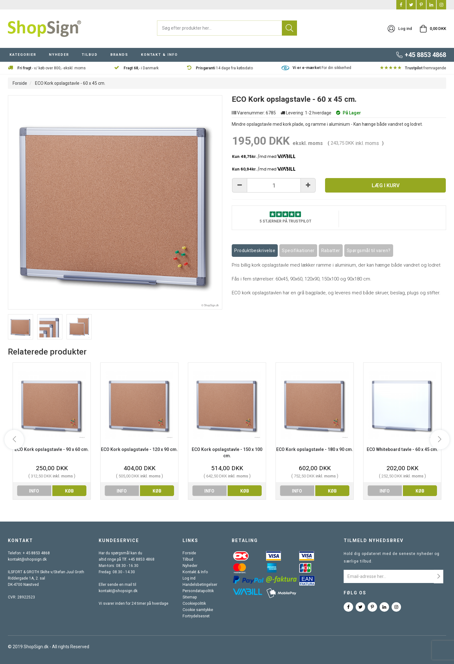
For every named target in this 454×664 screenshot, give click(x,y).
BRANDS (119, 55)
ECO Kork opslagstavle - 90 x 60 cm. (52, 449)
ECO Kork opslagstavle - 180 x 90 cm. (314, 449)
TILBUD (90, 55)
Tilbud (188, 559)
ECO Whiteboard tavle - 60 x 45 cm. (402, 449)
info (34, 491)
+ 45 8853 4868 (36, 553)
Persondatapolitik (198, 591)
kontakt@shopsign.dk (27, 559)
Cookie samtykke (198, 610)
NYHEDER (59, 55)
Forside (20, 83)
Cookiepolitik (194, 603)
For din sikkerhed (322, 68)
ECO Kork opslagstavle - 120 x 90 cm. (139, 449)
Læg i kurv (385, 185)
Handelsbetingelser (200, 584)
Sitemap (190, 597)
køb (69, 491)
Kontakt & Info (195, 572)
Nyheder (190, 565)
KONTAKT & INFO (159, 55)
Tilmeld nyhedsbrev (374, 540)
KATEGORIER (22, 55)
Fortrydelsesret (196, 616)
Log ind (189, 578)
